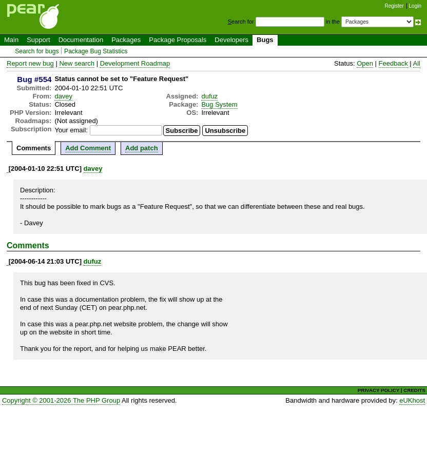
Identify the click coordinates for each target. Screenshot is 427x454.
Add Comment (88, 148)
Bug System (219, 104)
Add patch (141, 148)
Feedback (393, 63)
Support (38, 40)
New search (76, 63)
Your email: (71, 130)
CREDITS (414, 390)
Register (394, 6)
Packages (126, 40)
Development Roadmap (135, 63)
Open (365, 63)
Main (11, 40)
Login (415, 6)
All (416, 63)
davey (63, 96)
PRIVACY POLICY (378, 390)
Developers (231, 40)
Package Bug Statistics (96, 51)
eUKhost (412, 400)
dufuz (209, 96)
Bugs (265, 40)
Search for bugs (37, 51)
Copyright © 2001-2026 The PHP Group (61, 400)
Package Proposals (177, 40)
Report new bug (30, 63)
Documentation (81, 40)
